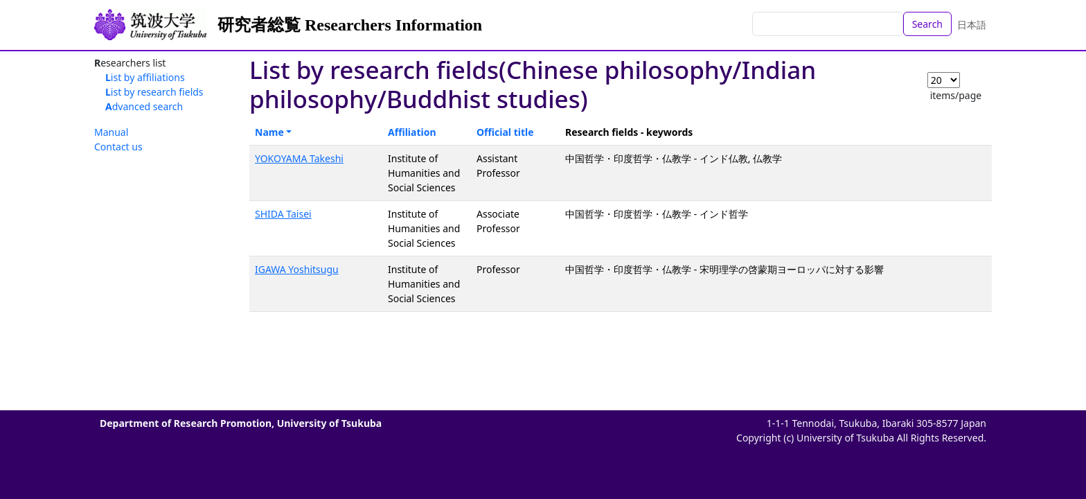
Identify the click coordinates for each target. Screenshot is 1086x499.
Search (927, 23)
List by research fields (154, 91)
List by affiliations (145, 77)
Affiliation (412, 132)
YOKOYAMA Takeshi (299, 158)
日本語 (971, 24)
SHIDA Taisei (283, 213)
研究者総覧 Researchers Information (349, 25)
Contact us (118, 146)
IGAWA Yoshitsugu (297, 269)
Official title (505, 132)
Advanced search (144, 106)
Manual (111, 132)
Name (269, 132)
